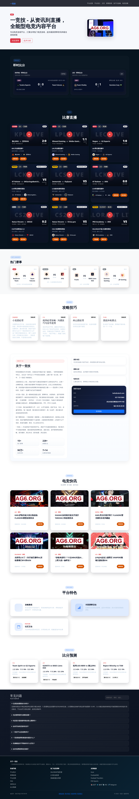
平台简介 (97, 3)
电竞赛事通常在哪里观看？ (22, 715)
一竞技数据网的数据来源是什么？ (24, 738)
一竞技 (13, 3)
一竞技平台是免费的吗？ (21, 732)
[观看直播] (29, 134)
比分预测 (13, 787)
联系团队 (99, 411)
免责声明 (73, 794)
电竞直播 (125, 3)
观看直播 (15, 159)
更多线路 (23, 159)
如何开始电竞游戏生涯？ (21, 726)
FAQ (11, 781)
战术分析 (27, 40)
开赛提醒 (15, 199)
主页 (103, 3)
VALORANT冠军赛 (56, 772)
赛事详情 (23, 199)
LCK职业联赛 (54, 775)
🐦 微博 (99, 785)
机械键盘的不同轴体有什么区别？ (24, 743)
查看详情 (40, 524)
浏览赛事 (15, 40)
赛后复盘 (23, 239)
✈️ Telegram (112, 785)
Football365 (95, 775)
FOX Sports (94, 781)
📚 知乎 (93, 785)
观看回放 (15, 239)
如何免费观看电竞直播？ (21, 749)
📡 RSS (105, 785)
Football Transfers (97, 778)
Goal (92, 772)
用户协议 (67, 794)
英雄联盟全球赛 (55, 778)
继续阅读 (120, 524)
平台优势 (90, 3)
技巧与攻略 (117, 3)
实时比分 (13, 784)
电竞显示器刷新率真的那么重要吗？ (24, 721)
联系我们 (79, 794)
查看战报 (40, 566)
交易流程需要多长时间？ (21, 704)
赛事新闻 (109, 3)
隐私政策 (61, 794)
